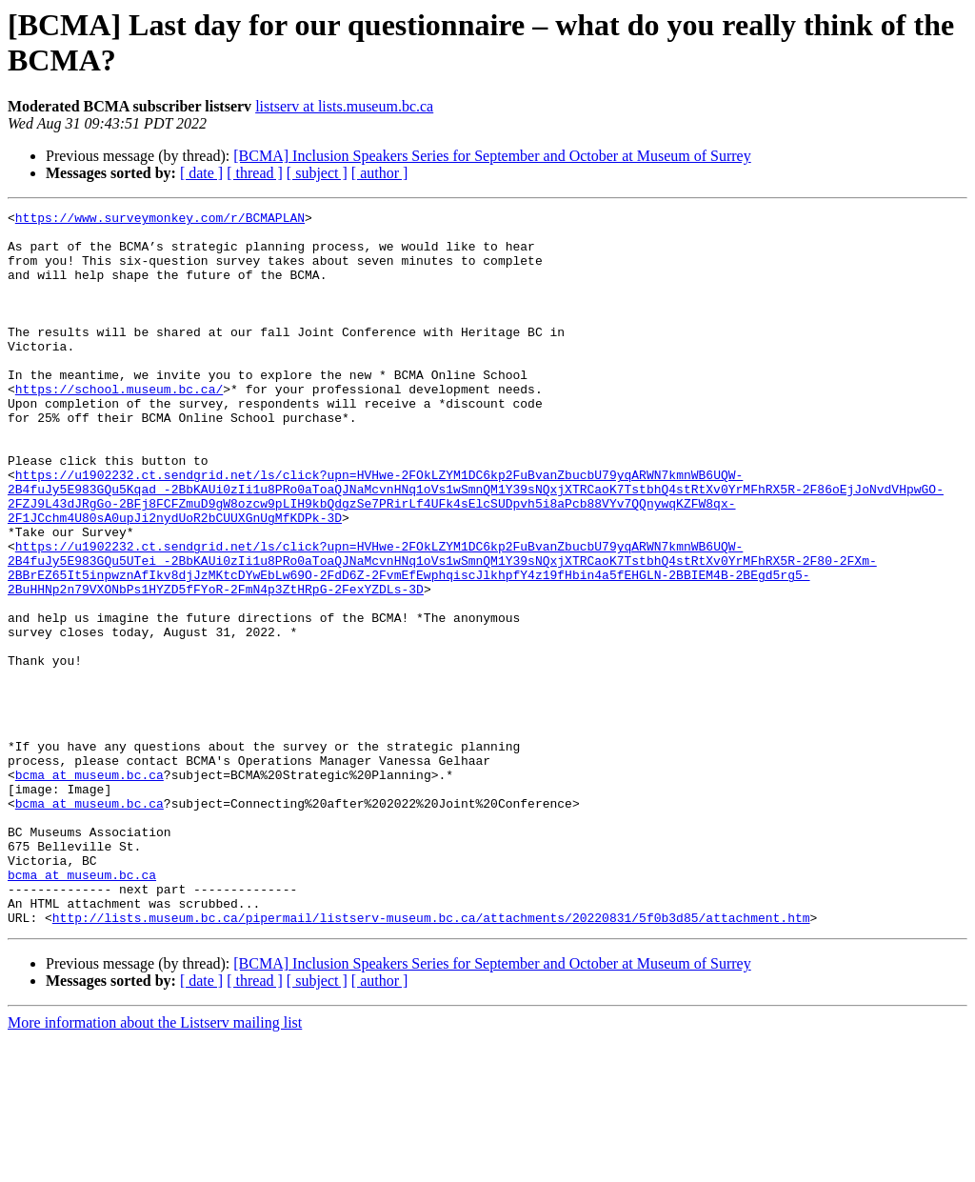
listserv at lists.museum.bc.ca (344, 106)
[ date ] (201, 173)
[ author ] (379, 173)
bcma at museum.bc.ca (89, 888)
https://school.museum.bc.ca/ (119, 425)
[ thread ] (255, 173)
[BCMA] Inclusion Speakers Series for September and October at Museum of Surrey (491, 156)
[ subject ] (317, 173)
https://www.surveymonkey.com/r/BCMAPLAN (160, 220)
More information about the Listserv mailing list (155, 1165)
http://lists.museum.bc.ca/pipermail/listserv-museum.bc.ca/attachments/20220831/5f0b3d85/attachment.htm (431, 1060)
